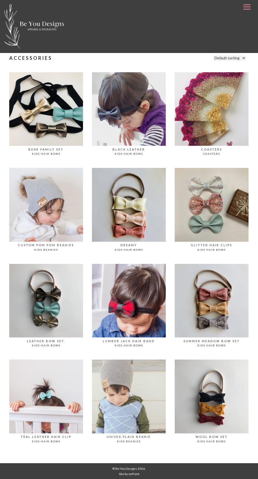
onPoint (133, 474)
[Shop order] (229, 58)
